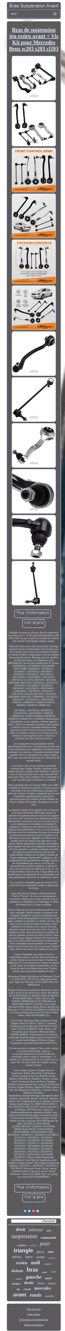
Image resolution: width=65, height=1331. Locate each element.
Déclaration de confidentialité (33, 1319)
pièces (17, 1256)
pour (45, 1243)
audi (35, 1262)
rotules (44, 1272)
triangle (23, 1250)
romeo (53, 1272)
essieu (21, 1262)
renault (27, 1289)
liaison (51, 1283)
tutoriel (33, 1245)
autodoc (49, 1296)
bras (32, 1269)
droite (29, 1283)
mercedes (42, 1288)
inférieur (36, 1229)
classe (40, 1283)
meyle (48, 1278)
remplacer (22, 1245)
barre (29, 1257)
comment (51, 1258)
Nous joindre (33, 1314)
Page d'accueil (34, 1309)
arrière (40, 1257)
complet (47, 1264)
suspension (24, 1236)
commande (48, 1237)
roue (51, 1252)
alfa (18, 1289)
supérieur (19, 1279)
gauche (33, 1277)
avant (19, 1294)
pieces (40, 1252)
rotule (35, 1295)
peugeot (16, 1283)
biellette (17, 1271)
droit (20, 1229)
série (48, 1230)
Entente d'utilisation (34, 1325)
